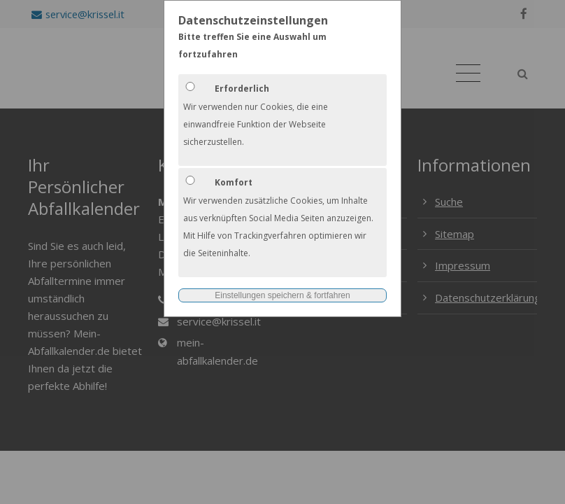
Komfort (233, 182)
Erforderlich (242, 88)
